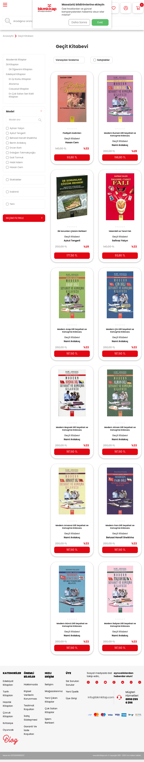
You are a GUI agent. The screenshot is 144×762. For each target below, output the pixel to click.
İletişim (49, 680)
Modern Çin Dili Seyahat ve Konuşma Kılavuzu (120, 327)
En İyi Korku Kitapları (20, 79)
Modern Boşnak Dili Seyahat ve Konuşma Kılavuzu (72, 424)
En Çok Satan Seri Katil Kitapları (21, 95)
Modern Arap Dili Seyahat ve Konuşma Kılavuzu (72, 327)
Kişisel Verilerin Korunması (30, 690)
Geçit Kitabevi (72, 136)
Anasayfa (8, 36)
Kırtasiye (8, 718)
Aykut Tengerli (72, 237)
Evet (100, 22)
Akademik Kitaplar (16, 59)
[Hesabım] (126, 8)
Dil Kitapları (12, 64)
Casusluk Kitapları (19, 88)
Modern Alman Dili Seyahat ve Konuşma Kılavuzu (120, 424)
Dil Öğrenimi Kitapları (21, 69)
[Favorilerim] (113, 8)
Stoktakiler (13, 179)
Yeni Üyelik (72, 686)
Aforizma (14, 84)
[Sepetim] (138, 8)
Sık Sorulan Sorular (72, 678)
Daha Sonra (78, 22)
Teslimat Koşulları (29, 702)
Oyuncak (8, 725)
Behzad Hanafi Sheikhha (120, 532)
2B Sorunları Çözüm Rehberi (72, 228)
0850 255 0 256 (132, 696)
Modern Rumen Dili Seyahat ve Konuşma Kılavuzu (120, 132)
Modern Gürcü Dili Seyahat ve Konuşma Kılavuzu (72, 619)
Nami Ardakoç (120, 143)
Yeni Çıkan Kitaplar (51, 695)
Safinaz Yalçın (120, 237)
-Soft (51, 758)
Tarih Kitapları (8, 688)
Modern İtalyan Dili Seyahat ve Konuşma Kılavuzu (120, 619)
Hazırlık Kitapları (8, 699)
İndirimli (12, 191)
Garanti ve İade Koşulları (30, 725)
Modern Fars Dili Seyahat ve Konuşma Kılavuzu (120, 521)
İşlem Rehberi (49, 716)
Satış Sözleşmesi (30, 713)
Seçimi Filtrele (24, 218)
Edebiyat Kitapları (16, 74)
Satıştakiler (101, 60)
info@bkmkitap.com (101, 692)
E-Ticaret (60, 758)
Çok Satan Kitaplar (51, 705)
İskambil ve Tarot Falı (120, 228)
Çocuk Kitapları (8, 709)
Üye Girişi (71, 693)
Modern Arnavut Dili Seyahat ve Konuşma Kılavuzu (72, 521)
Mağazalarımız (52, 686)
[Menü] (5, 5)
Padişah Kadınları (72, 130)
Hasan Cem (72, 140)
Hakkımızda (31, 680)
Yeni (10, 204)
